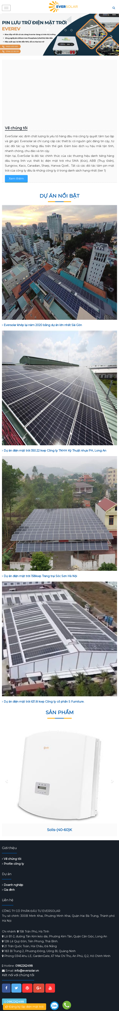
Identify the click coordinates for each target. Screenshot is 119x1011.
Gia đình (8, 890)
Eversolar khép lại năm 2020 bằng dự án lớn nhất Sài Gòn (42, 325)
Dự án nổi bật (59, 196)
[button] (8, 35)
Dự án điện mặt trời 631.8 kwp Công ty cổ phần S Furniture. (43, 701)
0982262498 (24, 966)
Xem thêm (16, 178)
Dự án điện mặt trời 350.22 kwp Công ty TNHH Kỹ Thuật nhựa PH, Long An (54, 450)
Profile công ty (13, 864)
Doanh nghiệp (12, 885)
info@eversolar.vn (27, 970)
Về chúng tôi (11, 859)
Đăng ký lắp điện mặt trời (24, 1006)
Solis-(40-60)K (59, 830)
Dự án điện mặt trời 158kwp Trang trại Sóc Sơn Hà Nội (39, 576)
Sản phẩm (60, 712)
